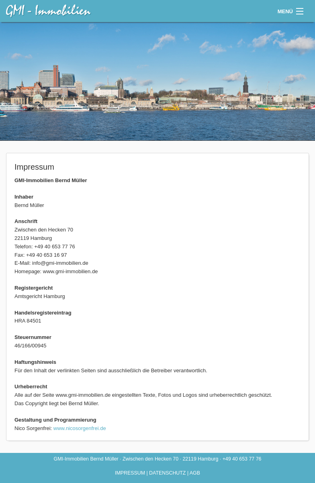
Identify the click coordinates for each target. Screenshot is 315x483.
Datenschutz (167, 473)
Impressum (130, 473)
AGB (195, 473)
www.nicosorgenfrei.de (79, 428)
